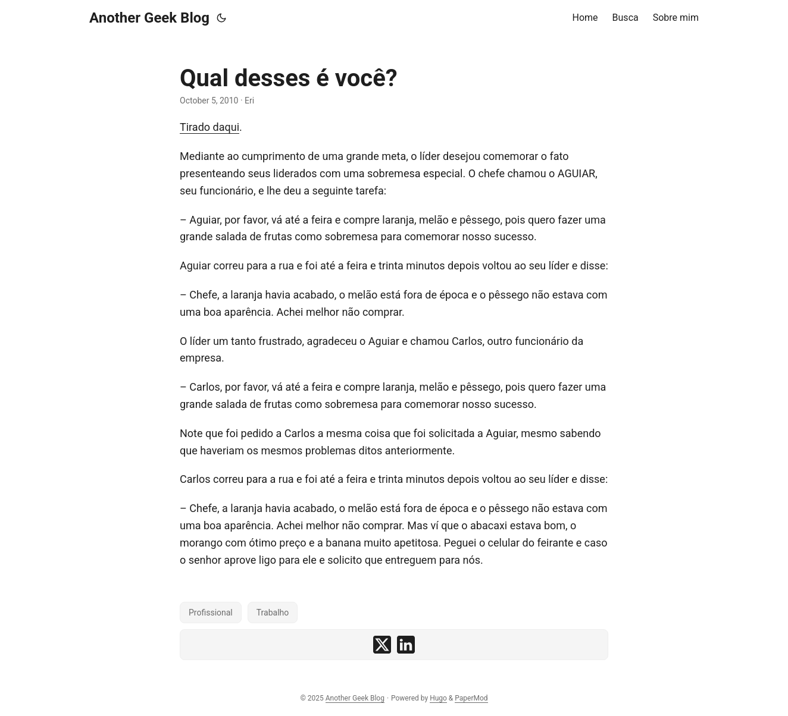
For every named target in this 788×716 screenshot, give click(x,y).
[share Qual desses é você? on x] (382, 645)
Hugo (438, 698)
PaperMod (471, 698)
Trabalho (273, 612)
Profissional (211, 612)
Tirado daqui (209, 127)
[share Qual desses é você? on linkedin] (406, 645)
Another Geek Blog (149, 18)
